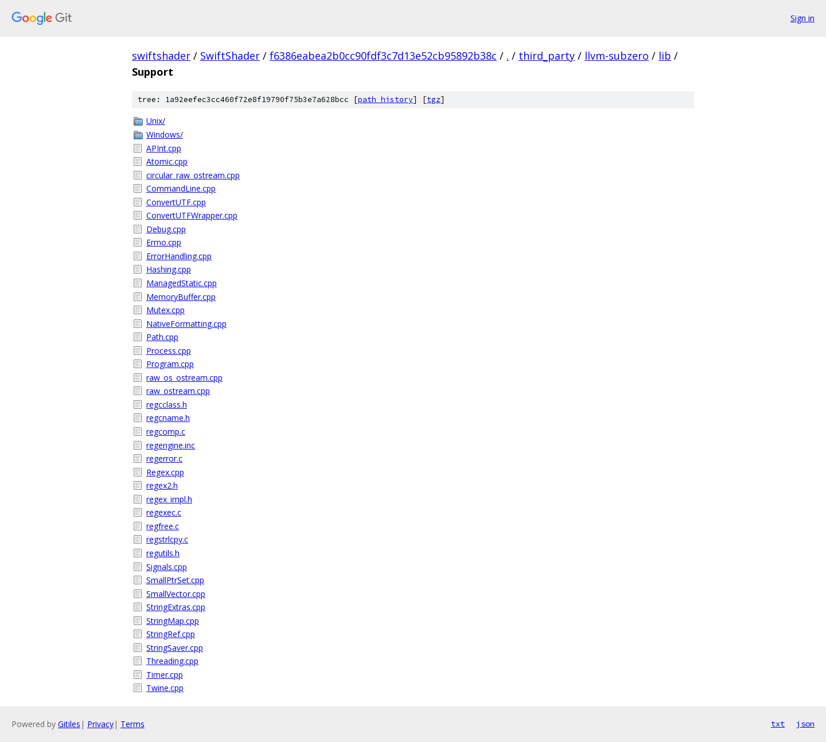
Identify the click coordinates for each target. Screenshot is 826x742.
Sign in (802, 18)
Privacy (100, 723)
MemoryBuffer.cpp (181, 296)
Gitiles (69, 723)
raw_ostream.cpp (178, 390)
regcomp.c (165, 431)
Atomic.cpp (167, 161)
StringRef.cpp (170, 633)
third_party (547, 56)
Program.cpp (170, 363)
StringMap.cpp (172, 620)
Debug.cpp (166, 229)
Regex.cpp (165, 472)
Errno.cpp (163, 242)
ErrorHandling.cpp (179, 256)
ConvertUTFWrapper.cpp (191, 215)
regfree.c (162, 526)
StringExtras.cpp (175, 607)
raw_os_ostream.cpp (184, 377)
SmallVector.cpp (175, 593)
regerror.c (164, 458)
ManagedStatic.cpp (181, 283)
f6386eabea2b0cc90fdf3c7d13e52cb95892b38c (383, 56)
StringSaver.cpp (174, 647)
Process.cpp (168, 350)
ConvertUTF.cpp (176, 202)
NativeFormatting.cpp (186, 323)
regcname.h (168, 417)
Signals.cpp (166, 566)
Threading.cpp (172, 660)
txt (778, 723)
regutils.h (163, 553)
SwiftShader (230, 56)
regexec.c (163, 512)
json (805, 723)
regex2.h (162, 485)
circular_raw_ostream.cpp (193, 175)
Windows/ (164, 134)
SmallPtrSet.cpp (175, 580)
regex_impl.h (169, 499)
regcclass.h (166, 404)
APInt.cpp (163, 148)
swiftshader (161, 56)
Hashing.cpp (168, 269)
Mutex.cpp (165, 309)
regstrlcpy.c (167, 539)
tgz (434, 99)
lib (665, 56)
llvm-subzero (617, 56)
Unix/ (155, 120)
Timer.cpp (164, 674)
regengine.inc (170, 445)
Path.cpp (162, 336)
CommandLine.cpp (181, 188)
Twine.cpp (165, 687)
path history (385, 99)
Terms (132, 723)
